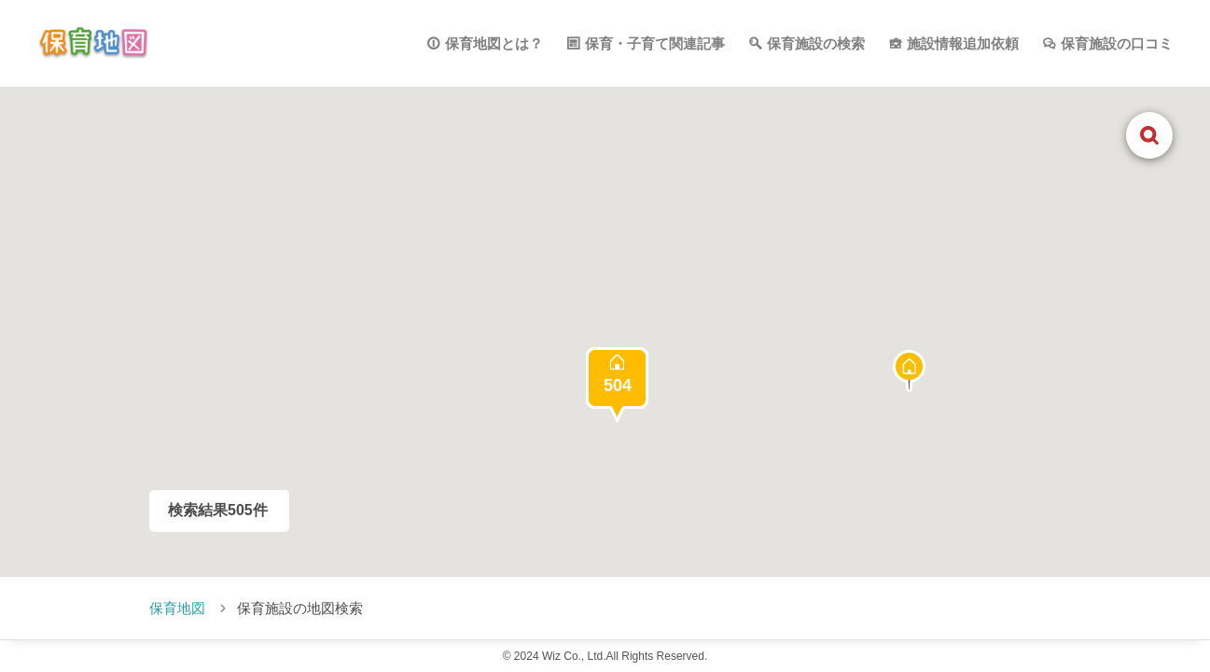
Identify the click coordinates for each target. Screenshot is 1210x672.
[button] (909, 371)
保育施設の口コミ (1117, 43)
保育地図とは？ (494, 43)
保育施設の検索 (816, 43)
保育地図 (177, 608)
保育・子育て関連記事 (655, 43)
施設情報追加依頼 (963, 43)
